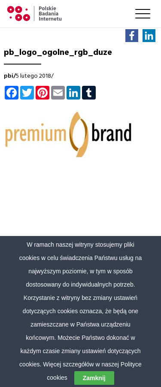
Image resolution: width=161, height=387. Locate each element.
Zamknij (94, 378)
